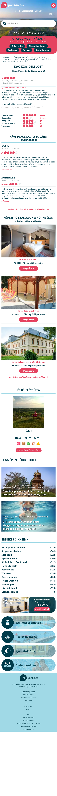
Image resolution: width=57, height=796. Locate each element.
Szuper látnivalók (11, 551)
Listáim (38, 10)
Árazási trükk (8, 177)
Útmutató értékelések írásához (28, 723)
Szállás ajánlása (28, 692)
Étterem (28, 700)
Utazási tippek (30, 487)
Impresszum (28, 729)
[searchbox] (28, 23)
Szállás (28, 703)
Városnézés (7, 569)
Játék (17, 10)
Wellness (12, 50)
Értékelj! (20, 33)
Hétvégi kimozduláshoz (28, 486)
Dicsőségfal (27, 10)
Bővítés (5, 146)
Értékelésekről (28, 720)
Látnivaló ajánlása (28, 697)
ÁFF (28, 714)
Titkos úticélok (9, 581)
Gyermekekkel (33, 516)
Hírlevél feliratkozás (28, 726)
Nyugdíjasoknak (37, 46)
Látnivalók (28, 706)
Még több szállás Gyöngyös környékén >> (28, 377)
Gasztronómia (9, 577)
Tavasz (26, 50)
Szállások (23, 516)
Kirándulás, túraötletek (14, 562)
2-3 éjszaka (17, 46)
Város (28, 709)
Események (7, 584)
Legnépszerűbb (42, 487)
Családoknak (42, 50)
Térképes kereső (36, 33)
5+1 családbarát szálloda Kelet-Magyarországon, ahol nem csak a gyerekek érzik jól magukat (23, 525)
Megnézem (28, 268)
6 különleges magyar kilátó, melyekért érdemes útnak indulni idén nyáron (26, 492)
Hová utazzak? (18, 487)
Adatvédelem (28, 717)
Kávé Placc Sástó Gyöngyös (27, 70)
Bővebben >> (6, 169)
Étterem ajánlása (28, 695)
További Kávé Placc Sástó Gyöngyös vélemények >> (28, 209)
